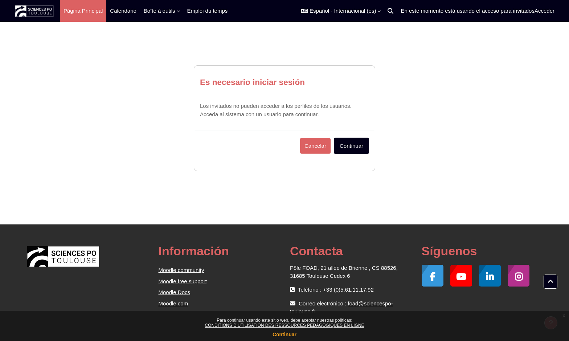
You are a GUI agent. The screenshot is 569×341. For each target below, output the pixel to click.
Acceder (544, 11)
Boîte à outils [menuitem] (159, 11)
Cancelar (315, 146)
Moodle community (181, 270)
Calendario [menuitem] (123, 11)
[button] (340, 11)
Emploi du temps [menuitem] (207, 11)
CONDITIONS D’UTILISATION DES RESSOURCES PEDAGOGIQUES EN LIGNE (284, 325)
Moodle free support (183, 281)
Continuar (284, 334)
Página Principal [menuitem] (83, 11)
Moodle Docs (175, 292)
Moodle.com (173, 303)
